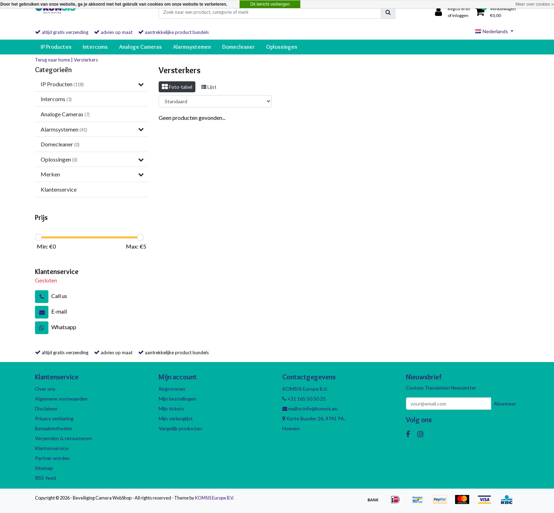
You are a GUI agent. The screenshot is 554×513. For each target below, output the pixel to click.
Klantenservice (52, 448)
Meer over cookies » (534, 4)
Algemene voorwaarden (61, 399)
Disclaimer (46, 409)
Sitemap (44, 468)
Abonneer (505, 404)
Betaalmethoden (53, 428)
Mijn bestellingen (177, 399)
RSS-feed (45, 478)
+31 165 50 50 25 (304, 399)
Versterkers (86, 60)
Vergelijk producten (180, 428)
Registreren (172, 389)
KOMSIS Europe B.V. (214, 498)
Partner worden (52, 458)
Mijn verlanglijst (176, 418)
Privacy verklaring (54, 418)
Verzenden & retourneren (63, 438)
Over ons (45, 389)
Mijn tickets (171, 409)
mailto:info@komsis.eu (310, 409)
